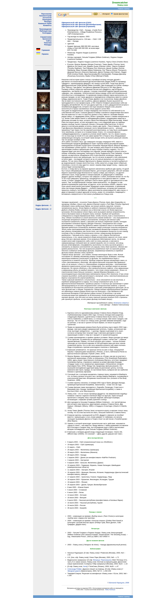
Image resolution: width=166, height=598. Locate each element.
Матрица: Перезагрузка (102, 560)
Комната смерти (121, 303)
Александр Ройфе (74, 569)
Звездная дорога (74, 571)
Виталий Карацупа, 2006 (119, 583)
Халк (85, 566)
